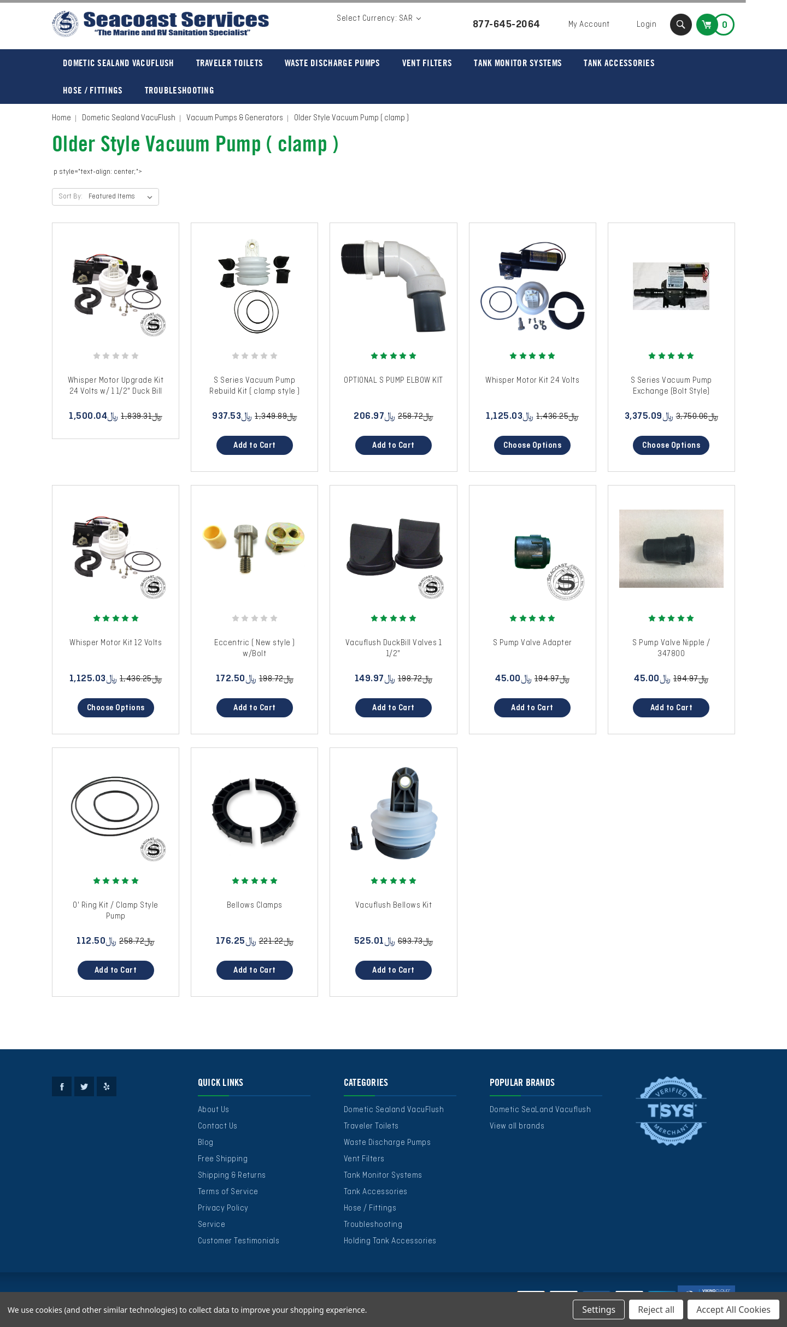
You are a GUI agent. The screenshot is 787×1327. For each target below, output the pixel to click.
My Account (589, 25)
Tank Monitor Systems (518, 62)
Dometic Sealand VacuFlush (118, 62)
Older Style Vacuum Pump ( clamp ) (351, 118)
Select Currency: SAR (379, 19)
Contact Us (218, 1126)
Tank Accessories (619, 62)
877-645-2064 (507, 24)
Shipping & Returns (232, 1175)
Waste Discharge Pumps (332, 62)
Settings (598, 1309)
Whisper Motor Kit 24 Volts (532, 380)
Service (212, 1225)
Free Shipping (223, 1159)
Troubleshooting (180, 90)
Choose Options (532, 446)
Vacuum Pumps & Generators (234, 118)
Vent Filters (427, 62)
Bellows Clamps (255, 905)
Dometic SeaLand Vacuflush (540, 1110)
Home (61, 118)
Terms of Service (228, 1192)
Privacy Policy (223, 1208)
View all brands (517, 1126)
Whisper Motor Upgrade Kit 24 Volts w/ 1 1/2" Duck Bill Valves (116, 391)
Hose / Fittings (93, 90)
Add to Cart (254, 446)
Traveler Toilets (229, 62)
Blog (206, 1143)
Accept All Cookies (733, 1309)
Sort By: (70, 196)
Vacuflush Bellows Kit (393, 905)
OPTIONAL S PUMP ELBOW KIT (393, 380)
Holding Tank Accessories (390, 1241)
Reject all (656, 1309)
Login (647, 25)
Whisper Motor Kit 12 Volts (115, 643)
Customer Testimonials (239, 1241)
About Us (214, 1110)
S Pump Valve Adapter (532, 643)
